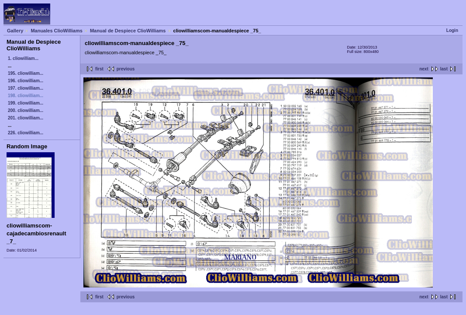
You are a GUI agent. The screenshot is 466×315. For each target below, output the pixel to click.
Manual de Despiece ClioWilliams (128, 30)
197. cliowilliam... (25, 88)
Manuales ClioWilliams (57, 30)
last (444, 68)
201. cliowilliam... (25, 118)
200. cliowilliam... (25, 110)
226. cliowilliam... (25, 132)
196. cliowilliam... (25, 80)
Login (452, 30)
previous (126, 68)
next (423, 68)
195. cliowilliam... (25, 73)
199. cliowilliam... (25, 103)
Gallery (15, 30)
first (99, 68)
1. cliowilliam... (23, 58)
